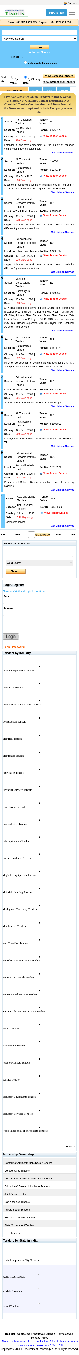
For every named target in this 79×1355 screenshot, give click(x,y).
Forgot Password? (14, 647)
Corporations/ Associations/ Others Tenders (29, 1178)
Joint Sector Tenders (16, 1194)
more (69, 1146)
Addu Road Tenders (14, 1276)
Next (58, 534)
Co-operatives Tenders (17, 1170)
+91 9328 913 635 (26, 22)
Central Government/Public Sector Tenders (28, 1163)
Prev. (17, 534)
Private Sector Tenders (17, 1209)
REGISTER (56, 12)
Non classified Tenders (17, 1202)
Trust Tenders (12, 1233)
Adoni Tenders (11, 1306)
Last (72, 534)
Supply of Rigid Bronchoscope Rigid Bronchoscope (32, 402)
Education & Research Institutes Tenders (27, 1186)
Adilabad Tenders (13, 1291)
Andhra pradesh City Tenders (22, 1260)
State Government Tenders (19, 1225)
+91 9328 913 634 (61, 22)
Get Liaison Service (62, 152)
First (3, 534)
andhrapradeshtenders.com (42, 63)
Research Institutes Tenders (20, 1217)
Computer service (15, 521)
